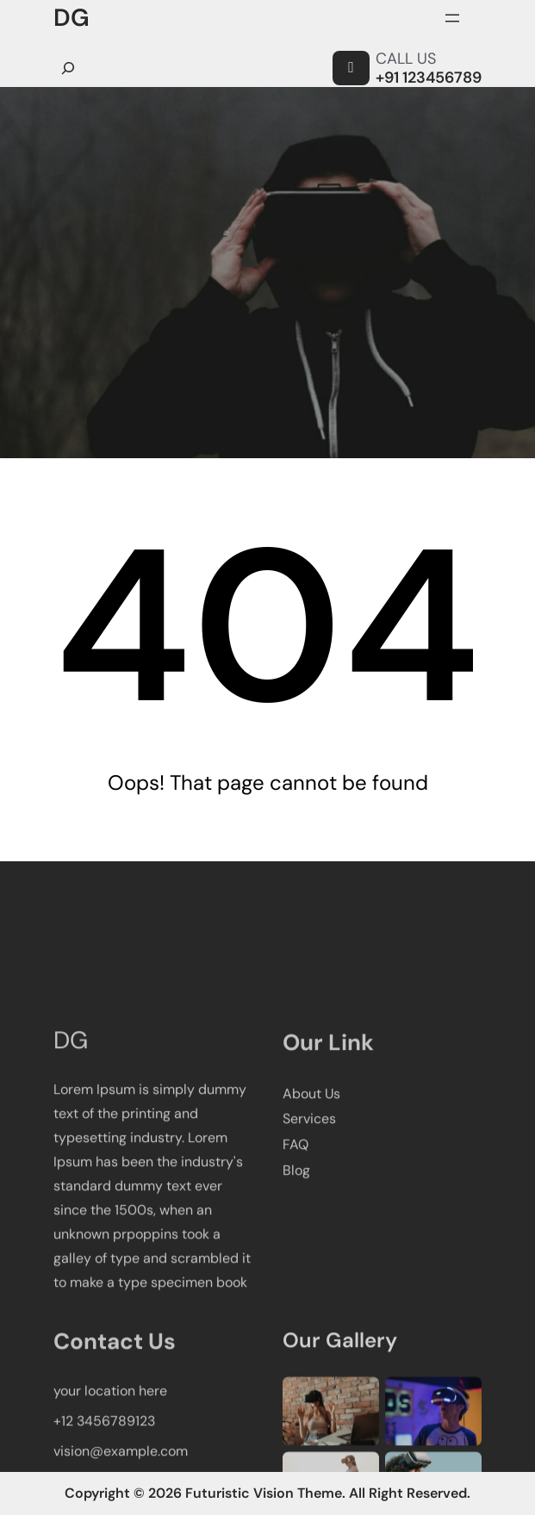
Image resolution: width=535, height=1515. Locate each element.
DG (71, 18)
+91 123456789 (429, 77)
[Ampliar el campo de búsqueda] (68, 68)
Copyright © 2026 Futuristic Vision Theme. (205, 1493)
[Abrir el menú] (452, 18)
